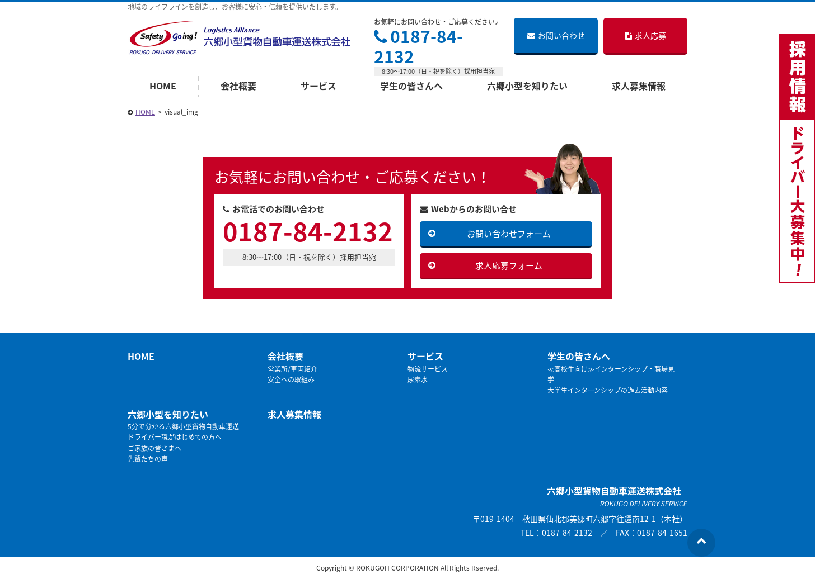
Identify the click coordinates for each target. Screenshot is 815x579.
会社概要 (238, 85)
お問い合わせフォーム (509, 233)
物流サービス (428, 369)
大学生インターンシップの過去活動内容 (607, 390)
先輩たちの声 (148, 459)
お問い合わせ (556, 35)
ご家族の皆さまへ (154, 448)
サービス (318, 85)
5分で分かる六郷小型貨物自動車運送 (183, 426)
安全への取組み (291, 379)
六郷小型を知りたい (527, 85)
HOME (162, 85)
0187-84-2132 (418, 46)
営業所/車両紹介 (292, 369)
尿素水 (418, 379)
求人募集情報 (639, 85)
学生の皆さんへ (411, 85)
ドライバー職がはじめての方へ (175, 437)
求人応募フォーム (508, 265)
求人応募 (645, 35)
